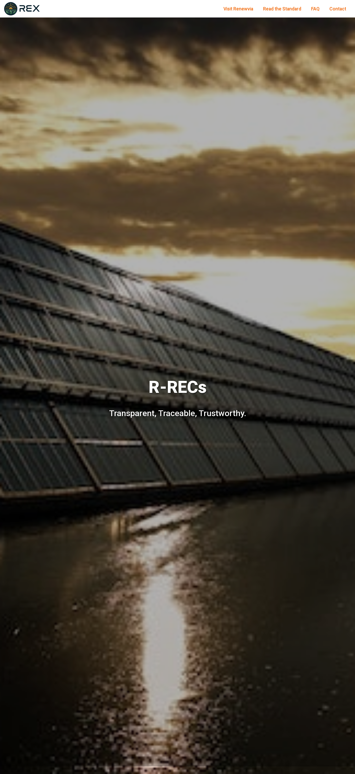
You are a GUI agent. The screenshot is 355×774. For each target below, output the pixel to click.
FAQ (315, 8)
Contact (337, 8)
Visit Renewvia (238, 8)
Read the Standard (282, 8)
